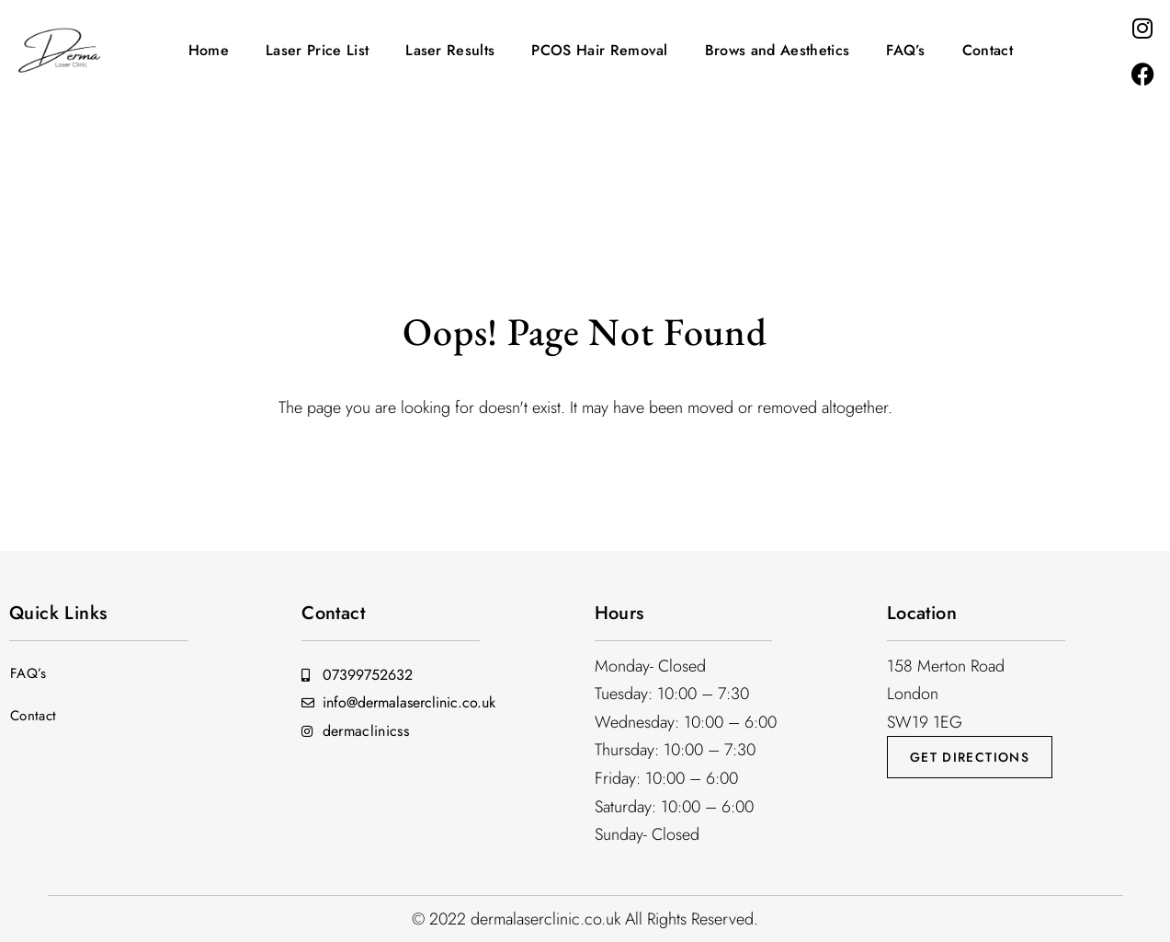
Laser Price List (317, 50)
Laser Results (449, 50)
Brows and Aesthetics (777, 50)
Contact (987, 50)
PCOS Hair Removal (599, 50)
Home (208, 50)
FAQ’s (906, 50)
